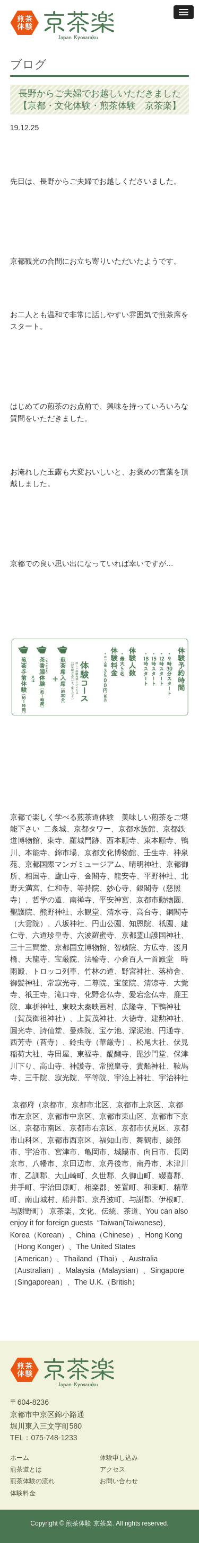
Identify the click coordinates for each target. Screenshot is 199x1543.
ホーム (19, 1457)
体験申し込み (119, 1457)
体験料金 (23, 1493)
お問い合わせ (119, 1481)
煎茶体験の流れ (32, 1481)
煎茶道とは (26, 1469)
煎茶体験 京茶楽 (89, 1523)
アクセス (112, 1469)
